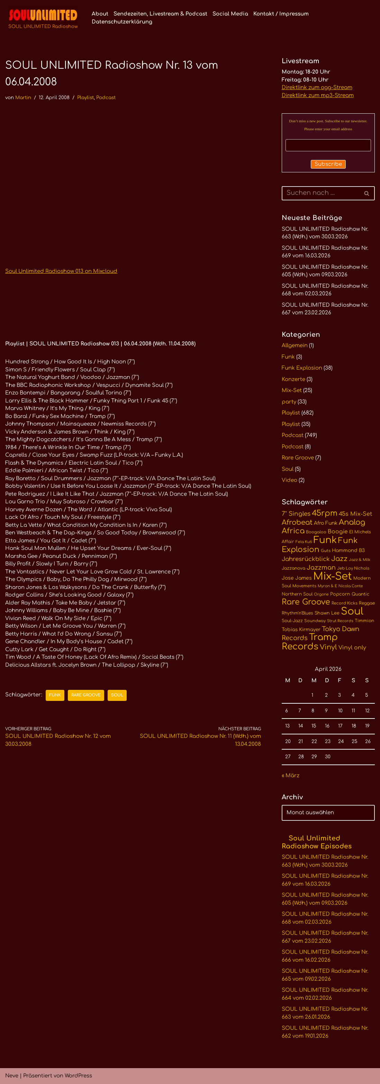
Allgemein (295, 346)
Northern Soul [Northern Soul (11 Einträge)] (297, 594)
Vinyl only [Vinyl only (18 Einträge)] (352, 648)
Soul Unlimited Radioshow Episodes (317, 842)
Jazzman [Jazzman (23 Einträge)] (321, 567)
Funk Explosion (302, 368)
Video (289, 480)
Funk (55, 695)
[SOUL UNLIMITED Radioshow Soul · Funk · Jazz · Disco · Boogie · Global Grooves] (43, 18)
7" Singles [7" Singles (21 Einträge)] (296, 514)
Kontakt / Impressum (281, 14)
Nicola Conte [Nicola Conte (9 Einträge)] (350, 586)
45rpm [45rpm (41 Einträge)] (324, 513)
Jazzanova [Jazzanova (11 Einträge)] (293, 568)
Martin (23, 97)
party (289, 402)
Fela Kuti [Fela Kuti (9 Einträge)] (304, 542)
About (100, 14)
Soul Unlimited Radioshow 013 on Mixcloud (61, 271)
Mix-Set (292, 390)
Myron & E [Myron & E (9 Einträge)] (327, 586)
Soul (117, 695)
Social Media (230, 14)
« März (290, 776)
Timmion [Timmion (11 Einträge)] (364, 620)
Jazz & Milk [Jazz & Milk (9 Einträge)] (359, 560)
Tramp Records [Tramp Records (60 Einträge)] (310, 642)
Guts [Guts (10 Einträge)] (326, 551)
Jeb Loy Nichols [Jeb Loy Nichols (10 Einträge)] (353, 568)
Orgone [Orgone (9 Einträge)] (321, 594)
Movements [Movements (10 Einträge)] (304, 586)
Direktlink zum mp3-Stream (318, 95)
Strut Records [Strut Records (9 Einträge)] (340, 621)
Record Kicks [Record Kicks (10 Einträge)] (345, 603)
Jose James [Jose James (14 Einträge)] (297, 578)
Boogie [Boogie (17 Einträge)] (338, 532)
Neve (11, 1076)
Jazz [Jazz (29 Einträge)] (339, 559)
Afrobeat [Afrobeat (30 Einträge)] (297, 522)
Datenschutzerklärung (122, 22)
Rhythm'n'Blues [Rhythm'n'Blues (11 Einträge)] (297, 613)
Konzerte (293, 379)
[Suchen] (320, 193)
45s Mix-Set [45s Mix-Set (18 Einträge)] (355, 514)
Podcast (106, 97)
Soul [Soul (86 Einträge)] (352, 611)
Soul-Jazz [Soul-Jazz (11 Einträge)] (292, 620)
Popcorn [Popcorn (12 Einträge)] (340, 594)
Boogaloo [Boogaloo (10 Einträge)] (316, 532)
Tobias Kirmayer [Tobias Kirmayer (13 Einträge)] (301, 629)
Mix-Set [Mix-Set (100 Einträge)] (332, 576)
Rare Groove (86, 695)
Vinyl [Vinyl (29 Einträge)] (328, 647)
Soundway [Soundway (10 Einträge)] (315, 621)
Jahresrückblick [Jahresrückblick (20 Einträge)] (306, 559)
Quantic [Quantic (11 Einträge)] (360, 594)
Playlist (85, 97)
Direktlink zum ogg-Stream (317, 88)
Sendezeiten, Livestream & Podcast (160, 14)
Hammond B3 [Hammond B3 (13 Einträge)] (348, 550)
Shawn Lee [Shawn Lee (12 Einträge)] (327, 613)
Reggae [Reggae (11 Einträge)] (367, 603)
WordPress (78, 1076)
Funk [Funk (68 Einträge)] (325, 540)
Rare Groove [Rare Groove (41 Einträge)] (306, 602)
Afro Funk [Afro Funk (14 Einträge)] (325, 523)
